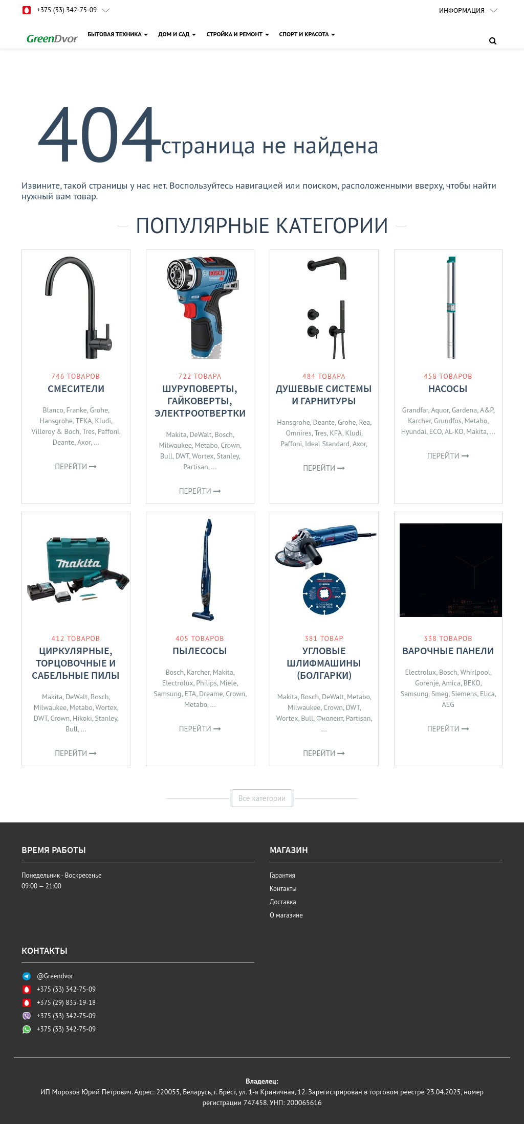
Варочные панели (448, 650)
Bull (166, 456)
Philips (206, 682)
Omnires (299, 433)
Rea (364, 422)
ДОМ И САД (178, 34)
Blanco (52, 410)
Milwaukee (175, 445)
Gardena (464, 410)
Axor (84, 442)
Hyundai (413, 431)
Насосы (448, 388)
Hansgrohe (55, 420)
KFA (336, 433)
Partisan (195, 466)
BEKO (472, 682)
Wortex (202, 456)
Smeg (439, 693)
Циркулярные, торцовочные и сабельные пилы (76, 662)
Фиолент (329, 718)
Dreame (211, 693)
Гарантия (282, 875)
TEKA (84, 420)
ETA (190, 693)
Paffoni (108, 431)
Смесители (76, 388)
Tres (88, 431)
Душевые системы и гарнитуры (324, 394)
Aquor (440, 410)
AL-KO (454, 431)
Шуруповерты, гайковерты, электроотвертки (200, 400)
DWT (182, 456)
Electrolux (177, 682)
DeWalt (200, 434)
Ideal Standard (327, 443)
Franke (76, 410)
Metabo (206, 445)
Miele (228, 682)
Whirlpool (475, 672)
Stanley (227, 456)
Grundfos (448, 420)
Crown (230, 445)
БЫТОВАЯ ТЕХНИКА (119, 34)
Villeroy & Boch (56, 431)
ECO (435, 431)
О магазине (286, 915)
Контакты (283, 888)
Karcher (419, 420)
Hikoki (82, 718)
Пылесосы (199, 650)
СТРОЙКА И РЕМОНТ (238, 34)
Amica (451, 682)
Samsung (167, 693)
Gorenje (427, 682)
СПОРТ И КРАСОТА (308, 34)
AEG (448, 704)
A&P (486, 410)
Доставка (283, 902)
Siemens (464, 693)
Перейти (76, 466)
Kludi (103, 420)
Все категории (262, 798)
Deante (64, 442)
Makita (176, 434)
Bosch (223, 434)
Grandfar (415, 410)
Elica (487, 693)
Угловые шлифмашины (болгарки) (324, 662)
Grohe (99, 410)
